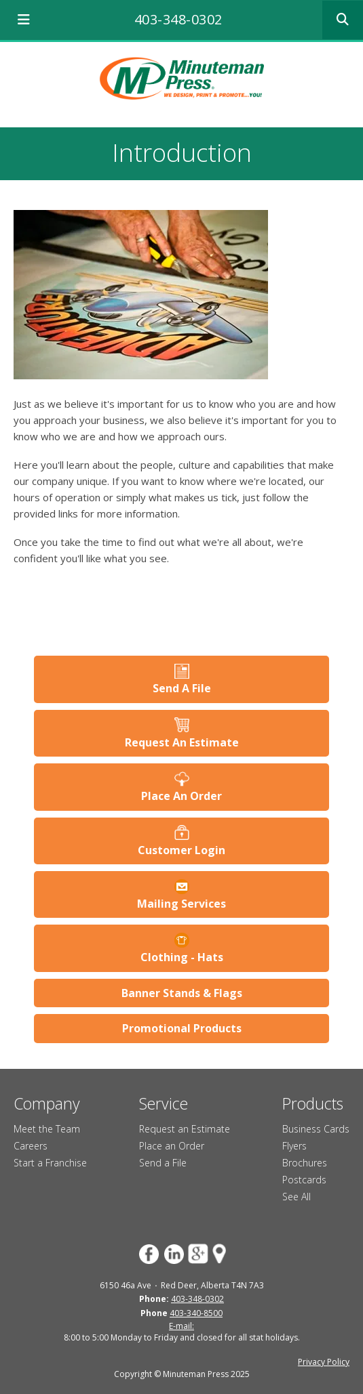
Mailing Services (181, 903)
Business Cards (315, 1128)
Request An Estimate (182, 742)
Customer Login (181, 850)
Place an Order (171, 1145)
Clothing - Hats (181, 957)
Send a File (163, 1162)
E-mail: (181, 1326)
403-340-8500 (196, 1313)
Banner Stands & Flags (181, 993)
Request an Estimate (184, 1128)
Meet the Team (47, 1128)
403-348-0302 (178, 19)
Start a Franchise (50, 1162)
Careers (30, 1145)
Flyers (294, 1145)
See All (296, 1196)
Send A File (182, 688)
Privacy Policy (323, 1362)
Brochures (304, 1162)
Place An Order (181, 795)
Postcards (304, 1179)
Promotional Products (182, 1028)
